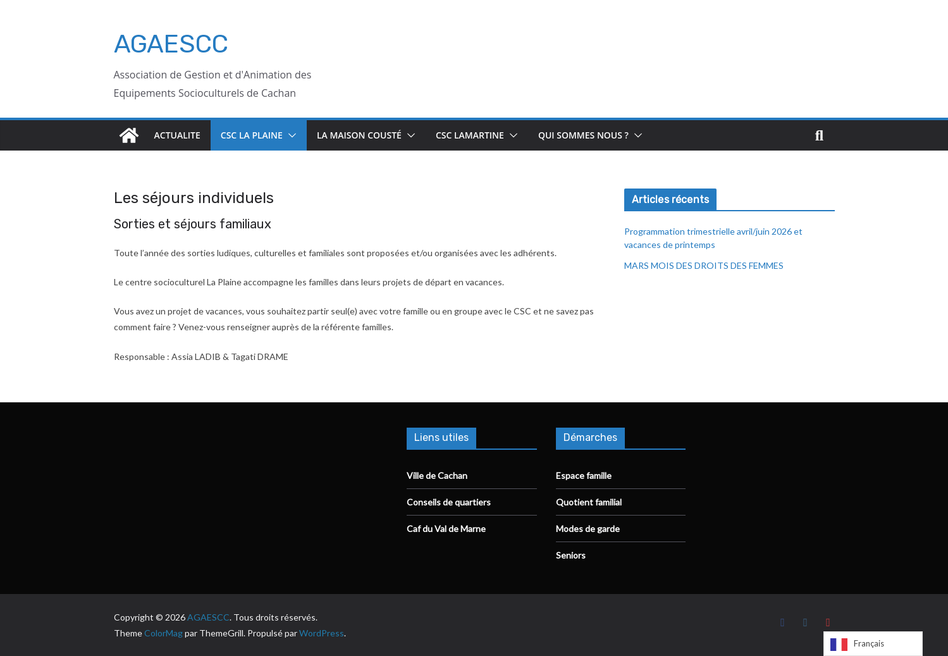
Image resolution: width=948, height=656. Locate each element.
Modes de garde (588, 528)
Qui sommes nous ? (583, 135)
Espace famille (584, 475)
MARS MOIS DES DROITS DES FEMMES (704, 265)
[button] (290, 135)
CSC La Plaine (252, 135)
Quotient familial (589, 502)
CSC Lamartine (470, 135)
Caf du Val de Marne (446, 528)
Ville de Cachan (437, 475)
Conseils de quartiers (449, 502)
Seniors (571, 555)
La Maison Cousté (359, 135)
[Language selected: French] (873, 643)
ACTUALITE (177, 135)
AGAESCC (171, 44)
